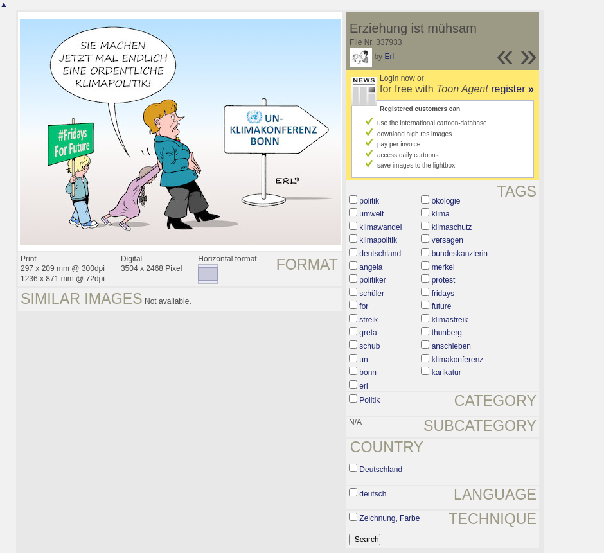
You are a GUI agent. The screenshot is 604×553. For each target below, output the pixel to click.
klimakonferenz (458, 359)
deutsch (372, 493)
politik (369, 201)
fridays (443, 293)
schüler (371, 293)
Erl (389, 56)
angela (370, 267)
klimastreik (450, 319)
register (512, 88)
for (363, 306)
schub (369, 346)
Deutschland (380, 469)
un (363, 359)
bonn (368, 372)
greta (368, 332)
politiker (372, 280)
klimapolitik (378, 240)
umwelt (371, 213)
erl (363, 386)
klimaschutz (452, 227)
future (442, 306)
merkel (443, 267)
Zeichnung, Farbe (389, 518)
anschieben (451, 346)
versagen (447, 240)
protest (444, 280)
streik (368, 319)
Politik (369, 400)
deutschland (380, 253)
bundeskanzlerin (460, 253)
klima (441, 213)
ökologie (446, 201)
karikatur (446, 372)
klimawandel (380, 227)
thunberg (447, 332)
